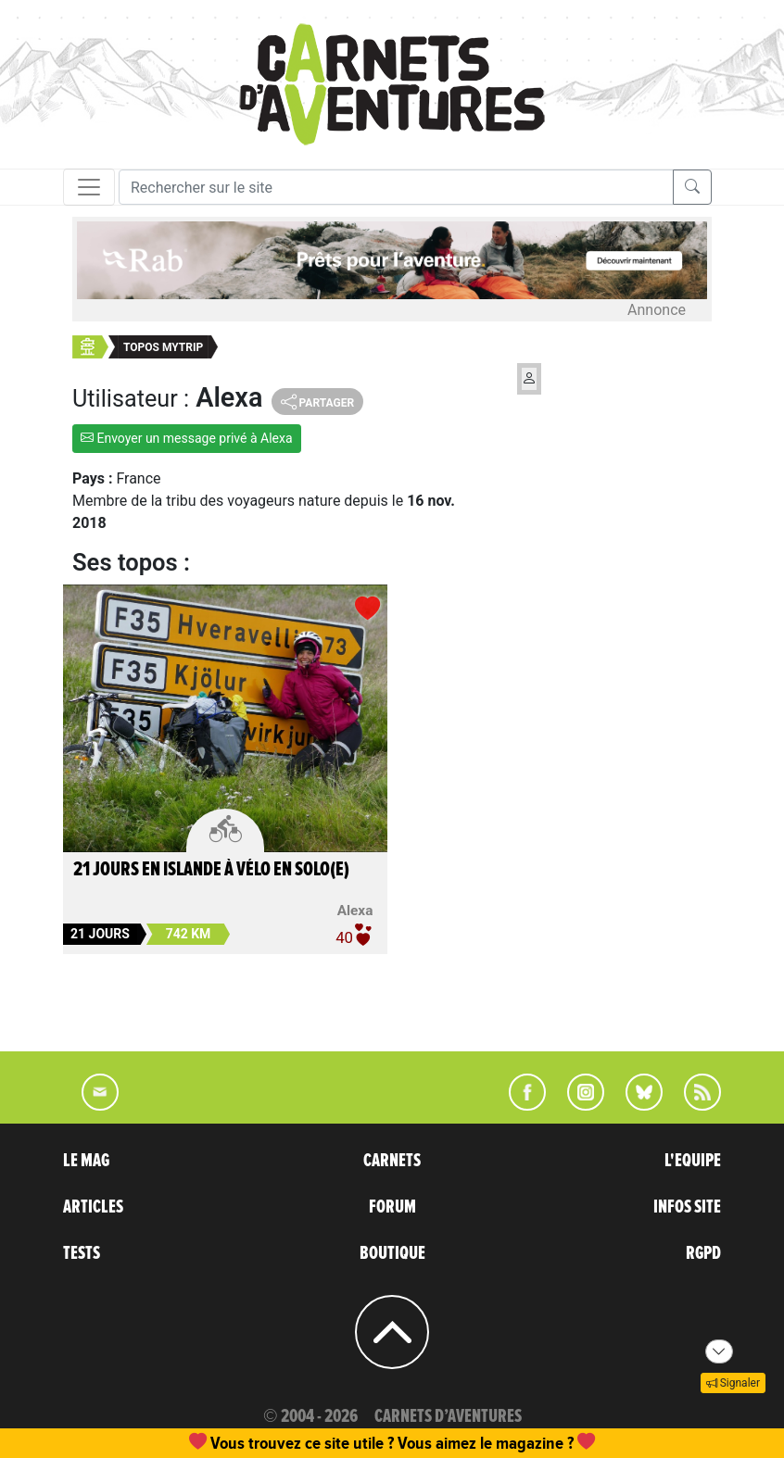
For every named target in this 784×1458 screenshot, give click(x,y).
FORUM (392, 1207)
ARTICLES (93, 1207)
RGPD (703, 1253)
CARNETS (392, 1160)
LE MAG (86, 1160)
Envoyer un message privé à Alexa (187, 438)
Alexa (355, 910)
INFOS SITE (687, 1207)
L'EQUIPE (692, 1160)
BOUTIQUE (392, 1253)
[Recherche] (396, 187)
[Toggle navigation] (89, 187)
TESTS (81, 1253)
